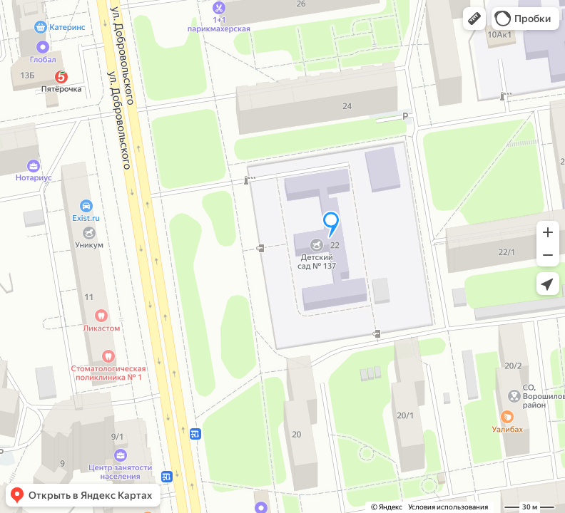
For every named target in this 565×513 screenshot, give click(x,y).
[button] (474, 18)
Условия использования (448, 507)
